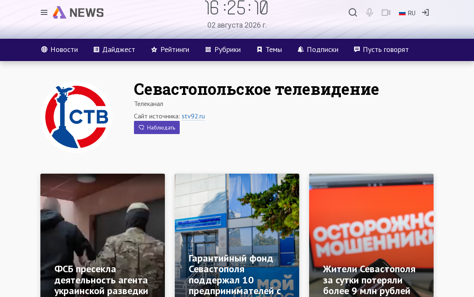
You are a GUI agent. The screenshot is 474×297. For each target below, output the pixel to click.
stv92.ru (193, 116)
